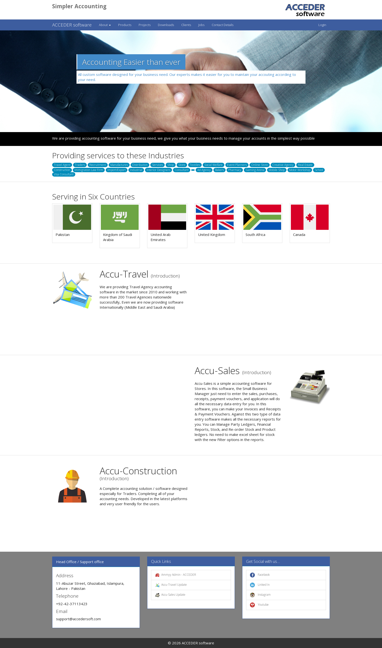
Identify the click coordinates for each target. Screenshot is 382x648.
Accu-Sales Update (170, 595)
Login (322, 25)
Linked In (260, 585)
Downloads (166, 25)
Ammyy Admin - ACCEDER (175, 575)
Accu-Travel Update (171, 585)
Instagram (260, 595)
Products (124, 25)
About (105, 25)
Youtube (259, 605)
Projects (145, 25)
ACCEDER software (72, 25)
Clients (186, 25)
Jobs (201, 25)
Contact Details (222, 25)
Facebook (260, 575)
